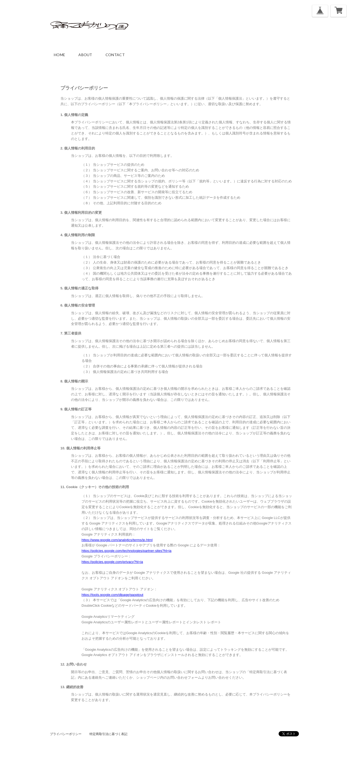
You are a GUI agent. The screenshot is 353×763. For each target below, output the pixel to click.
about (85, 54)
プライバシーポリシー (66, 734)
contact (115, 54)
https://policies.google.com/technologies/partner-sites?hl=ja (126, 551)
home (59, 54)
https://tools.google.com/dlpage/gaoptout (112, 595)
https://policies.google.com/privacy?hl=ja (112, 562)
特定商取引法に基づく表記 (108, 734)
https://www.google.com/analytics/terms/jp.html (117, 540)
